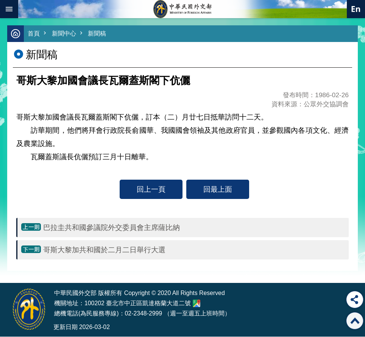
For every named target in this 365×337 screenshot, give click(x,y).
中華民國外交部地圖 (196, 303)
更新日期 (65, 327)
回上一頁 (151, 189)
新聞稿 (99, 33)
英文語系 (356, 9)
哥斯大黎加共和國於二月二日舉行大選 (104, 250)
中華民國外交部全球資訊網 (182, 9)
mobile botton (9, 9)
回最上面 (217, 189)
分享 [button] (354, 299)
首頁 (34, 33)
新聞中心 (65, 33)
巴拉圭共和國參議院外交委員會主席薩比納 (111, 228)
